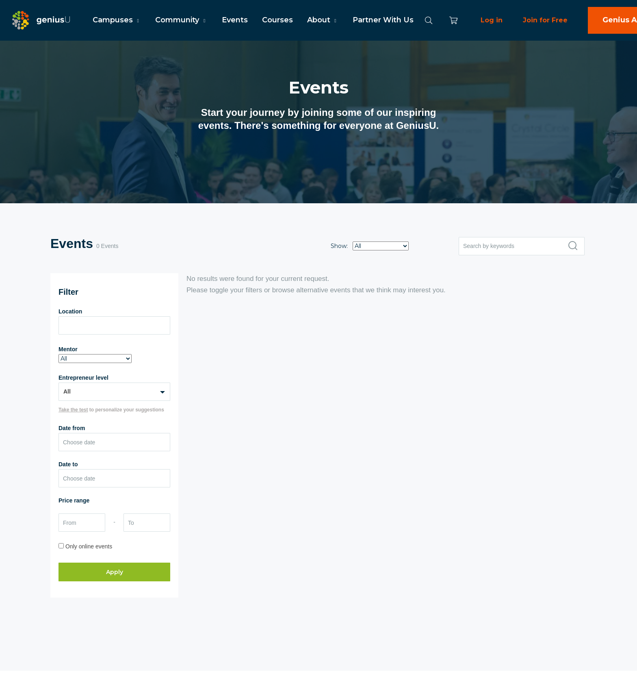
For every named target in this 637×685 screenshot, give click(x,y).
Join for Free (545, 20)
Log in (492, 20)
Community (181, 19)
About (322, 19)
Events (235, 19)
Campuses (117, 19)
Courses (277, 19)
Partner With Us (383, 19)
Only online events (88, 546)
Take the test (73, 410)
